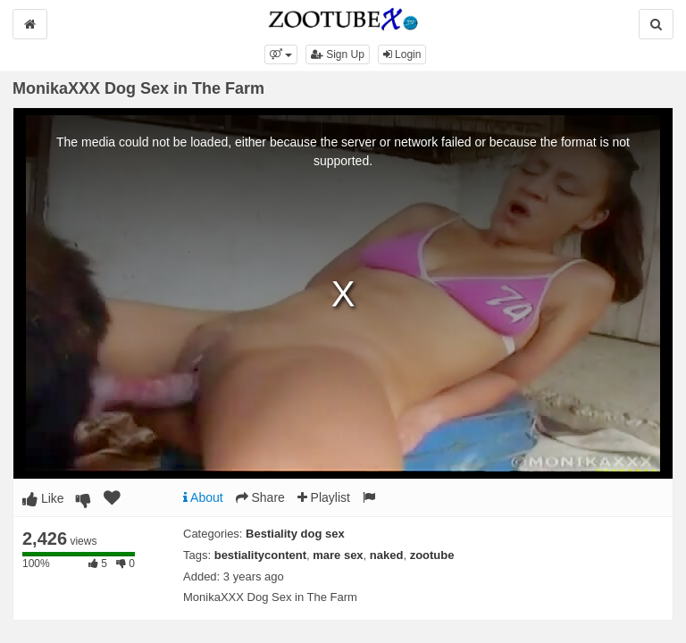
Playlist (323, 497)
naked (387, 555)
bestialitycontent (260, 555)
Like (43, 498)
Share (260, 497)
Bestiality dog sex (295, 533)
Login (402, 54)
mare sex (338, 555)
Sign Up (337, 54)
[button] (280, 54)
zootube (432, 555)
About (203, 497)
